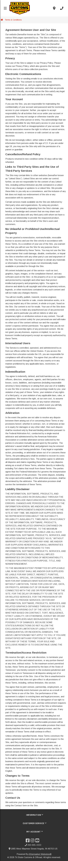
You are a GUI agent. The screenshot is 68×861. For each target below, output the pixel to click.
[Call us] (61, 8)
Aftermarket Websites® (40, 854)
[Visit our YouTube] (37, 841)
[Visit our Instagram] (33, 841)
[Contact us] (54, 8)
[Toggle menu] (5, 8)
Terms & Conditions (13, 20)
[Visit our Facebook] (28, 841)
